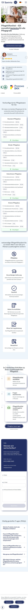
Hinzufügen (14, 140)
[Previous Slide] (1, 57)
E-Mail (4, 482)
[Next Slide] (26, 57)
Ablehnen (19, 602)
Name (4, 475)
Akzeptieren (14, 606)
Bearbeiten (8, 602)
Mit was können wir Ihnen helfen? (11, 489)
